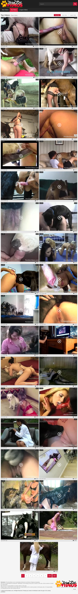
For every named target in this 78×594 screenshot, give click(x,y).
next (49, 575)
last (54, 575)
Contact (74, 589)
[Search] (75, 4)
